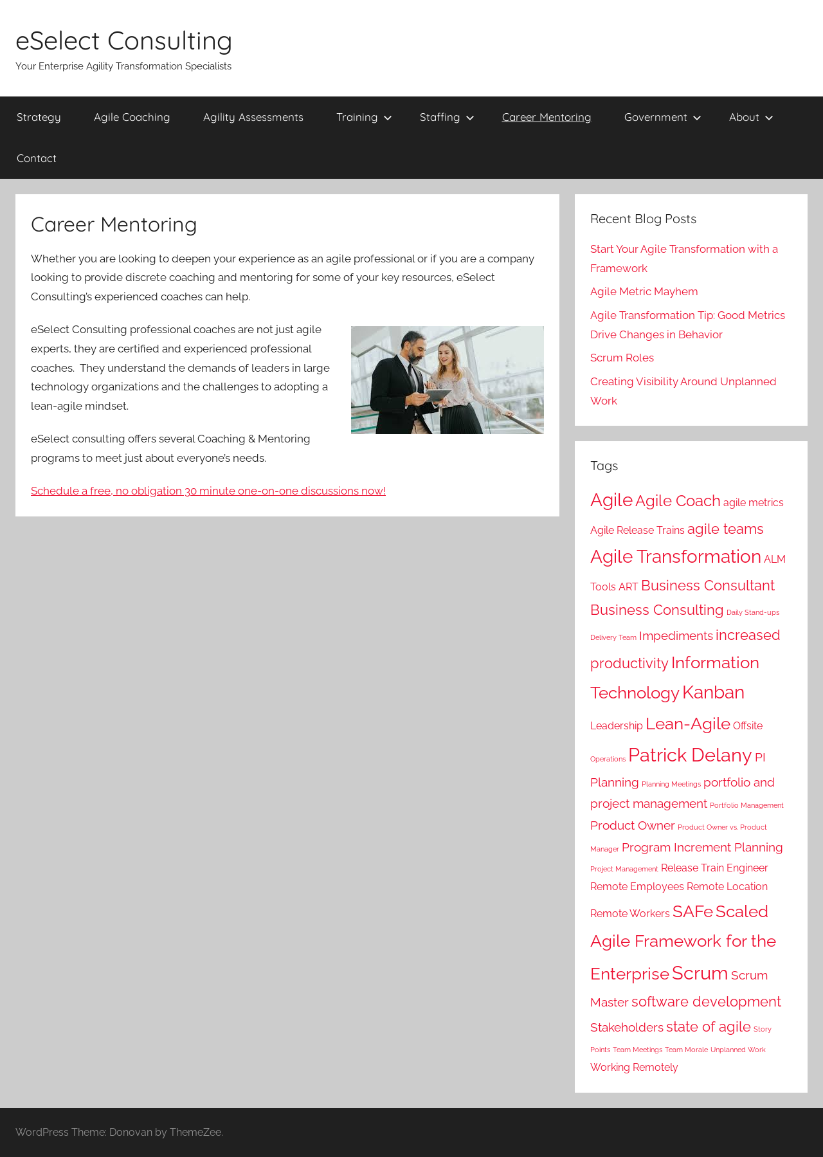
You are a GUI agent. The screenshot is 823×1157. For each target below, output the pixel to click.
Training (364, 116)
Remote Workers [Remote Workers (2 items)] (630, 913)
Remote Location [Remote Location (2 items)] (727, 886)
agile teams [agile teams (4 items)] (725, 528)
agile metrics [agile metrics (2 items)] (753, 503)
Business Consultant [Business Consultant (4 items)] (708, 585)
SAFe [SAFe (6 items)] (693, 911)
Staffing (447, 116)
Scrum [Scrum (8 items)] (700, 972)
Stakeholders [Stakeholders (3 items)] (627, 1027)
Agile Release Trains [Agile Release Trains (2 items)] (637, 530)
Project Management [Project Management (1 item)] (624, 869)
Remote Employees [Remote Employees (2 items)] (637, 886)
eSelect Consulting (124, 40)
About (751, 116)
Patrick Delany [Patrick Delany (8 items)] (690, 754)
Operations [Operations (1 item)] (608, 759)
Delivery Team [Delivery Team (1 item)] (613, 637)
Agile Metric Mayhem (644, 291)
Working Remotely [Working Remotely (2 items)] (634, 1067)
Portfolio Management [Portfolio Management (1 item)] (747, 805)
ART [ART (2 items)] (628, 587)
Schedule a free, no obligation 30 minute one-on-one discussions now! (208, 490)
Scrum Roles (622, 357)
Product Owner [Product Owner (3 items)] (632, 825)
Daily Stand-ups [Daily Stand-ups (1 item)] (753, 612)
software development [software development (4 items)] (706, 1001)
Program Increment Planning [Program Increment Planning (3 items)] (702, 847)
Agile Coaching (132, 116)
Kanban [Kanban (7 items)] (713, 692)
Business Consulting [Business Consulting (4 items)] (657, 609)
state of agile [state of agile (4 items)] (708, 1026)
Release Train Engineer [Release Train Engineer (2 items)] (714, 868)
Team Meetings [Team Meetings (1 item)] (637, 1049)
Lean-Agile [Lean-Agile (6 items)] (688, 723)
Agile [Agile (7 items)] (611, 500)
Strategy (39, 116)
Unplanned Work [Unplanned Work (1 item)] (738, 1049)
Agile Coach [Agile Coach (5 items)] (678, 500)
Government (662, 116)
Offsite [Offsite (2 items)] (748, 726)
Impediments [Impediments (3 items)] (676, 635)
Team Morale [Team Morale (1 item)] (686, 1049)
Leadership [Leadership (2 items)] (616, 726)
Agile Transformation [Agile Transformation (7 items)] (675, 556)
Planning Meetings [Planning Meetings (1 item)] (671, 784)
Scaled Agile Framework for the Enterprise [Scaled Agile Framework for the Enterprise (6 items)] (683, 942)
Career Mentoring (547, 116)
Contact (37, 158)
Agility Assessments (253, 116)
